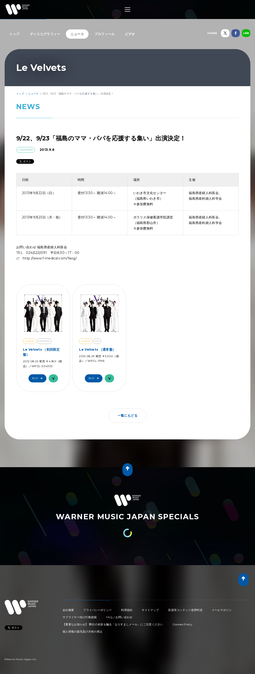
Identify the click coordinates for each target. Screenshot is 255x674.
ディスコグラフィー (45, 34)
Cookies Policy (182, 624)
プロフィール (104, 34)
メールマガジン (222, 610)
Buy (38, 378)
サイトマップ (150, 610)
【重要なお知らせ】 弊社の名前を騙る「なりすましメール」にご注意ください (113, 624)
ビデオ (130, 34)
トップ (14, 34)
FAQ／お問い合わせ (119, 617)
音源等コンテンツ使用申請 (185, 610)
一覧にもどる (127, 415)
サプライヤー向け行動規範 (80, 617)
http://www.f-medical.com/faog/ (50, 258)
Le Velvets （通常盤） (97, 349)
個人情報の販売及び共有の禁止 (82, 631)
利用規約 (126, 610)
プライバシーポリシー (97, 610)
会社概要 (68, 610)
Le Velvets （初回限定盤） (41, 352)
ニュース (77, 34)
